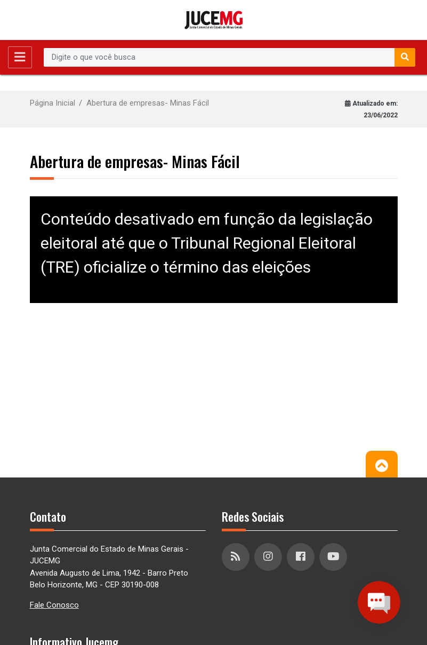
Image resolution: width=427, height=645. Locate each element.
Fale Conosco (54, 605)
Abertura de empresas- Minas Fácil (147, 103)
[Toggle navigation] (20, 57)
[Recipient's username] (219, 57)
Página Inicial (52, 103)
